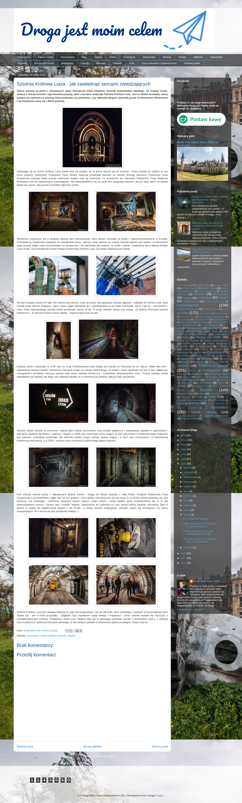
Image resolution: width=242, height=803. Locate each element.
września (189, 481)
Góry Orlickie (186, 322)
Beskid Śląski (208, 288)
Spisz (221, 382)
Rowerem (186, 377)
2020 (184, 459)
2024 (184, 440)
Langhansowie (203, 346)
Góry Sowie (202, 322)
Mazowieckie (222, 355)
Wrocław (101, 63)
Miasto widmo (188, 358)
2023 (184, 444)
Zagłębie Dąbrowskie (216, 415)
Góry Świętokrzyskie (187, 325)
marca (187, 510)
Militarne (198, 57)
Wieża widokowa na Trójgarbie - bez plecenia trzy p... (200, 525)
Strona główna (92, 746)
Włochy (180, 403)
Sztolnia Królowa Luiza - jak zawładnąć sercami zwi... (198, 533)
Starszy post (160, 746)
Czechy (85, 63)
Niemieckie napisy (217, 362)
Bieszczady (67, 63)
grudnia (188, 467)
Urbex (113, 57)
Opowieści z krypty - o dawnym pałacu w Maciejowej (199, 540)
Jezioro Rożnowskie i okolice (203, 331)
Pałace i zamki (45, 57)
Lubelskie (223, 346)
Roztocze (200, 377)
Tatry (201, 393)
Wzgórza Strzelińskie (216, 403)
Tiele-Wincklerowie (219, 393)
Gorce (225, 309)
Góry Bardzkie (206, 313)
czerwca (188, 495)
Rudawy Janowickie (218, 377)
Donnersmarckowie (187, 309)
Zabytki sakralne (203, 412)
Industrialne (216, 57)
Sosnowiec (205, 382)
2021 (184, 454)
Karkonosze (221, 334)
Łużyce (218, 349)
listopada (189, 472)
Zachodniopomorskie (187, 415)
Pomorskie (197, 374)
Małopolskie (149, 57)
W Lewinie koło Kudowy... (196, 518)
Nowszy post (25, 746)
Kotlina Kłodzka (192, 343)
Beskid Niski (221, 285)
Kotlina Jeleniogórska (216, 340)
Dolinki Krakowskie (214, 301)
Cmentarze (129, 57)
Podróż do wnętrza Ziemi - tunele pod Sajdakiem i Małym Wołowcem (210, 199)
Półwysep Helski (219, 374)
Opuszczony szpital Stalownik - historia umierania (208, 251)
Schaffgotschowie (190, 379)
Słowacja (186, 382)
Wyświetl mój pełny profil (190, 609)
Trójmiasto (186, 397)
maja (187, 500)
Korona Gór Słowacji (188, 340)
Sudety (182, 57)
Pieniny (192, 370)
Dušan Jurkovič (211, 309)
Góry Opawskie (220, 319)
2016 (184, 563)
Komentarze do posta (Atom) (99, 756)
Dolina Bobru (191, 301)
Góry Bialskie (221, 313)
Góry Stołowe (218, 322)
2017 (184, 558)
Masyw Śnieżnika (202, 355)
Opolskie (22, 63)
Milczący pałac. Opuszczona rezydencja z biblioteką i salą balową (207, 225)
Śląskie (98, 57)
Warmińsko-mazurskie (197, 400)
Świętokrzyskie (192, 63)
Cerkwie (117, 63)
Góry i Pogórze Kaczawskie (211, 316)
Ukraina (199, 397)
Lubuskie (188, 349)
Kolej (131, 63)
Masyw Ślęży (183, 355)
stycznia (188, 547)
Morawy (224, 358)
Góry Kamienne (201, 319)
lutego (187, 514)
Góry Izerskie (183, 319)
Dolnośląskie (67, 57)
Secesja (224, 379)
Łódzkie (204, 349)
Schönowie (211, 380)
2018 (184, 553)
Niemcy (200, 361)
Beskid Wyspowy (207, 291)
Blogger (159, 795)
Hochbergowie (193, 328)
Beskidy (167, 57)
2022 (184, 449)
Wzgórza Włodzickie (187, 408)
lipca (186, 491)
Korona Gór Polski (44, 63)
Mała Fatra (197, 353)
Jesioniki (180, 331)
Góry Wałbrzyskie (210, 325)
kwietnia (188, 505)
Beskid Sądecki (189, 288)
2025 (184, 435)
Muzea (186, 361)
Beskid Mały (203, 285)
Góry (84, 57)
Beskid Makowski (184, 285)
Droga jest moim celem (196, 89)
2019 (184, 463)
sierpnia (188, 486)
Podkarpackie (211, 370)
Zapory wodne (189, 418)
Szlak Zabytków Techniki (53, 635)
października (191, 477)
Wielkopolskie (218, 400)
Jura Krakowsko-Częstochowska (159, 63)
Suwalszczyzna (200, 386)
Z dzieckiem (24, 57)
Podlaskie (181, 374)
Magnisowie (182, 352)
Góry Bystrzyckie (187, 317)
